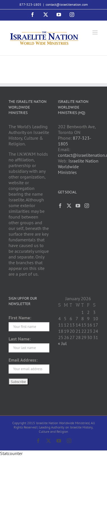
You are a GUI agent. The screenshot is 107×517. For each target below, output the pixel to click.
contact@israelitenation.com (67, 4)
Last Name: (20, 339)
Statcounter (11, 453)
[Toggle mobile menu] (95, 32)
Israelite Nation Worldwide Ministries (78, 166)
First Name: (20, 317)
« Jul (62, 343)
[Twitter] (69, 205)
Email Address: (23, 360)
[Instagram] (86, 205)
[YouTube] (78, 205)
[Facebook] (60, 205)
